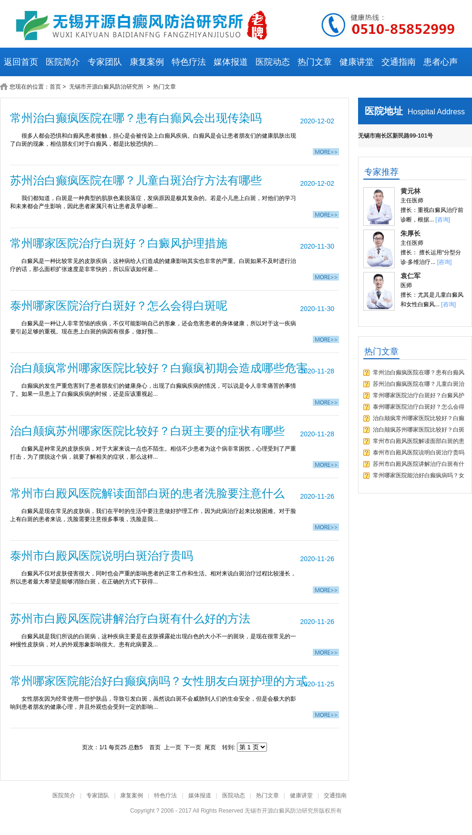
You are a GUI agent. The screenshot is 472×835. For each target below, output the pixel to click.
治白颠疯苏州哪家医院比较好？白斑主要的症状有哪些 (147, 430)
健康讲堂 (356, 62)
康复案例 (147, 62)
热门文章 (315, 62)
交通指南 (398, 62)
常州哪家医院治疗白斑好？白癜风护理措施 (118, 243)
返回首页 (21, 62)
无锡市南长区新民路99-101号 (395, 135)
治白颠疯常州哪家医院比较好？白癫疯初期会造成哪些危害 (159, 368)
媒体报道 (231, 62)
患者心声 (440, 62)
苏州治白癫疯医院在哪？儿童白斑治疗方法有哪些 (136, 180)
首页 (55, 86)
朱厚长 (410, 233)
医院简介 (63, 62)
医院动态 (273, 62)
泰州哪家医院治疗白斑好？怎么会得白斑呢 (118, 305)
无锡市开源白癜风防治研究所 (107, 86)
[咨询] (442, 219)
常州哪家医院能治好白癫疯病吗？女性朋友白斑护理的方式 (159, 680)
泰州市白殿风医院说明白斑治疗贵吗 (101, 555)
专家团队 (105, 62)
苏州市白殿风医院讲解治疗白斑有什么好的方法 (130, 618)
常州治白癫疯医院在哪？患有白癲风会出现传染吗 (136, 117)
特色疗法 (189, 62)
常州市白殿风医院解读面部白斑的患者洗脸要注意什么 (147, 493)
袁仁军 (410, 276)
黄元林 (410, 191)
